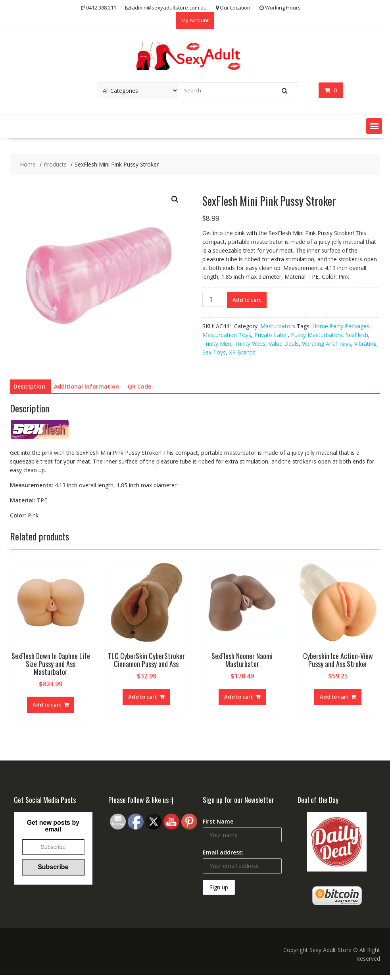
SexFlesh (357, 335)
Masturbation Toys (226, 335)
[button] (374, 126)
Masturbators (277, 326)
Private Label (271, 335)
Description (29, 386)
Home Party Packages (340, 326)
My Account (195, 20)
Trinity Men (216, 343)
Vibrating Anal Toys (326, 343)
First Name (218, 821)
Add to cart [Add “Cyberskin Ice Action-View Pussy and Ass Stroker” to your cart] (334, 696)
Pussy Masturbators (316, 335)
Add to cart (246, 299)
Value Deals (284, 343)
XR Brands (242, 352)
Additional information (86, 386)
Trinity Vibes (249, 343)
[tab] (29, 386)
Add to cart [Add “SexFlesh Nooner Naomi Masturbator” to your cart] (238, 696)
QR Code (139, 386)
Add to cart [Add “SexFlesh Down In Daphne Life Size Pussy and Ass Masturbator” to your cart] (47, 704)
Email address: (223, 852)
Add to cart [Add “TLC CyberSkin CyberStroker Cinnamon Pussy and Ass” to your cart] (142, 696)
